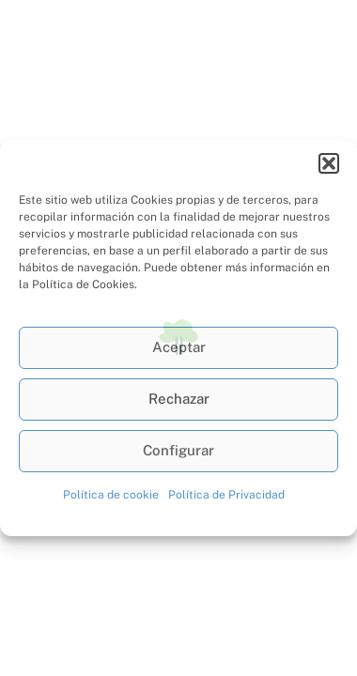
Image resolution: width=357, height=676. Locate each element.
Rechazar (179, 399)
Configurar (178, 450)
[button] (328, 163)
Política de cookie (111, 494)
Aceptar (179, 347)
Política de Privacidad (226, 494)
